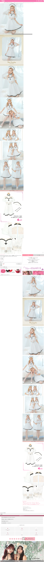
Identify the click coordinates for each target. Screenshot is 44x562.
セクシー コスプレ (29, 502)
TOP (4, 2)
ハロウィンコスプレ (10, 2)
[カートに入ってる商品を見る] (43, 1)
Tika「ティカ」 (37, 502)
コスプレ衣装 (6, 2)
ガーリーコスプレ (25, 504)
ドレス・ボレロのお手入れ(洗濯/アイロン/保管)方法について (28, 510)
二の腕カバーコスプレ (38, 503)
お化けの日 (28, 504)
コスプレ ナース (33, 502)
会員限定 (36, 529)
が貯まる (22, 533)
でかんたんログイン (36, 533)
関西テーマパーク (25, 502)
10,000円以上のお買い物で (7, 529)
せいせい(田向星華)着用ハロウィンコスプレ (34, 504)
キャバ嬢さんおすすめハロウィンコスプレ (27, 503)
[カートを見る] (43, 0)
